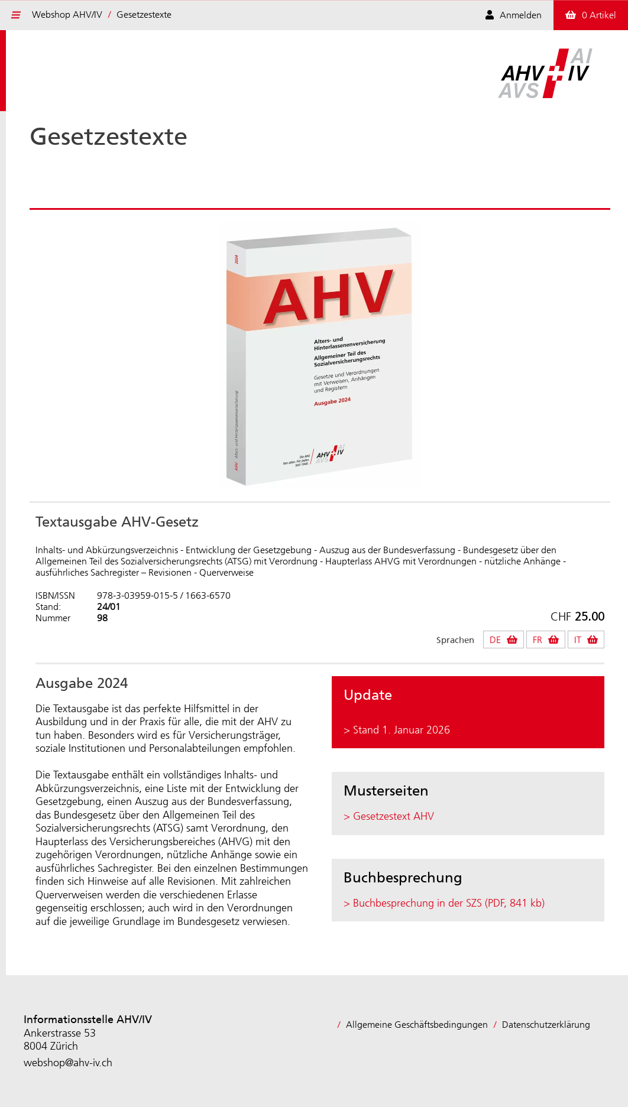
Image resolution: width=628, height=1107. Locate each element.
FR (537, 639)
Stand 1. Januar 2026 (401, 729)
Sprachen (455, 640)
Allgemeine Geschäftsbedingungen (417, 1024)
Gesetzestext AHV (393, 816)
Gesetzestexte (143, 14)
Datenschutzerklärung (546, 1024)
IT (577, 639)
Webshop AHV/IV (67, 14)
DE (495, 639)
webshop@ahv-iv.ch (68, 1062)
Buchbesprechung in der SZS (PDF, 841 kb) (449, 903)
